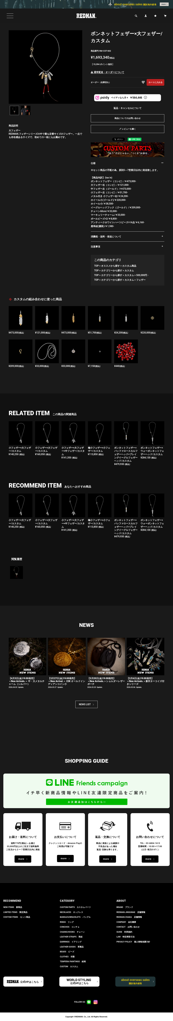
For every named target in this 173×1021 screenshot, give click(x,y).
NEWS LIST (85, 704)
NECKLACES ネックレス (71, 912)
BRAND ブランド (125, 907)
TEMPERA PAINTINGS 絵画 (73, 961)
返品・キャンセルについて (127, 108)
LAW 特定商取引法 (126, 937)
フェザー (141, 280)
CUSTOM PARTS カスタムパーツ (75, 907)
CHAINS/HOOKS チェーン (72, 932)
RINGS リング (67, 922)
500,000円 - (142, 275)
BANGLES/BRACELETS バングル (75, 917)
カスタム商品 (129, 265)
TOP (96, 265)
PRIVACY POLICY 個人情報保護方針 (133, 942)
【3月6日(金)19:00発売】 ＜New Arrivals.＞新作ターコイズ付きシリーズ (145, 681)
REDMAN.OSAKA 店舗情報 (129, 917)
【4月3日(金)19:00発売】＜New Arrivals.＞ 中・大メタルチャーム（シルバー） (26, 681)
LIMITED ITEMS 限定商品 (15, 912)
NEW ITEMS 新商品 (12, 907)
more (163, 4)
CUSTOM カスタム (69, 966)
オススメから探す (110, 265)
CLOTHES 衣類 (67, 957)
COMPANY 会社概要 (126, 922)
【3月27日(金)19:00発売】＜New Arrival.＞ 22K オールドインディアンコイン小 (66, 681)
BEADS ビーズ (67, 951)
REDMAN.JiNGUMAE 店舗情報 (131, 912)
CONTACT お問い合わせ (128, 927)
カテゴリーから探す (111, 270)
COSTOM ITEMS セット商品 (16, 917)
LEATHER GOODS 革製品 (72, 947)
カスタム (129, 270)
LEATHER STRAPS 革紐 (71, 937)
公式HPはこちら (29, 981)
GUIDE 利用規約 (124, 932)
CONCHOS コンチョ (69, 927)
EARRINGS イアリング (70, 942)
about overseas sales (135, 981)
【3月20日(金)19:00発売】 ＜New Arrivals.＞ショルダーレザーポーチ (106, 681)
